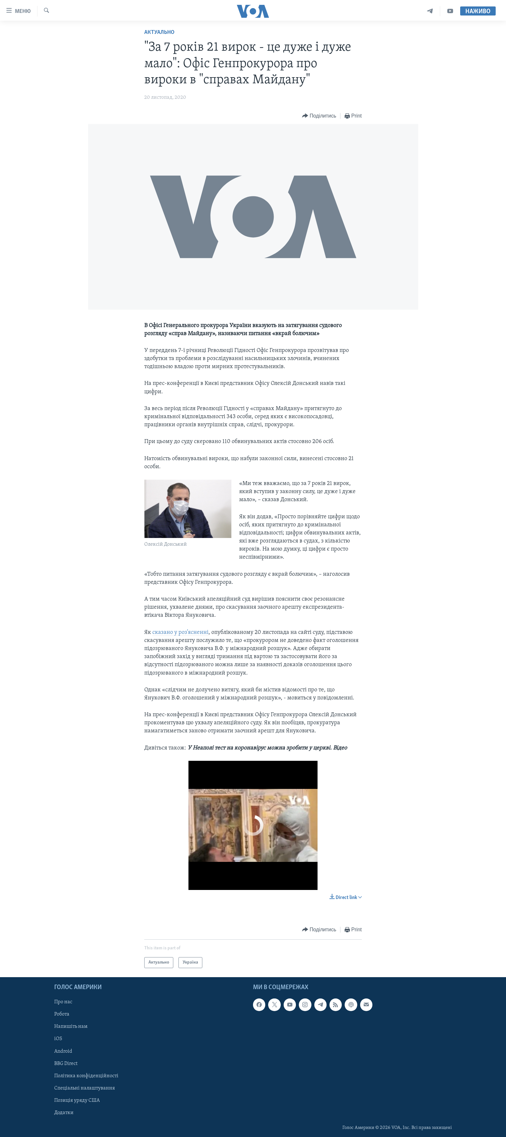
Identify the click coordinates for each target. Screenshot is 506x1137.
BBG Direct (65, 1063)
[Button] (319, 116)
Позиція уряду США (77, 1100)
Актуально (159, 32)
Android (63, 1051)
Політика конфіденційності (86, 1076)
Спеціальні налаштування (84, 1088)
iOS (58, 1038)
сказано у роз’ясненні (180, 632)
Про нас (63, 1002)
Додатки (64, 1112)
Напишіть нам (70, 1026)
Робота (61, 1014)
